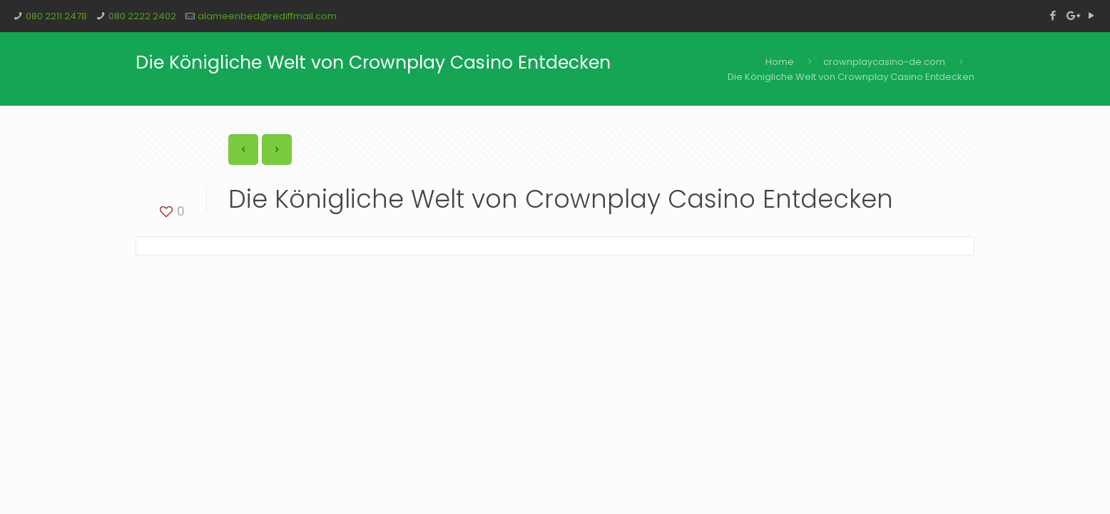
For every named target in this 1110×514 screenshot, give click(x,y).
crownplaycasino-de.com (884, 62)
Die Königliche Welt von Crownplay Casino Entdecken (851, 77)
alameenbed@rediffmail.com (267, 16)
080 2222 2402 (142, 16)
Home (779, 62)
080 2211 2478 (56, 16)
